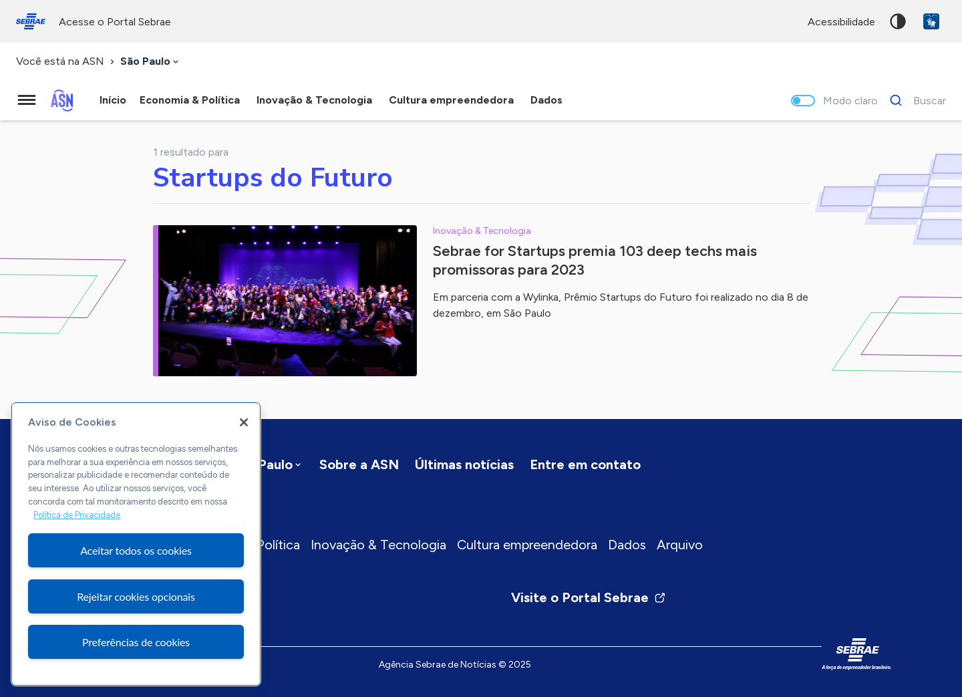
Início (113, 100)
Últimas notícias (464, 464)
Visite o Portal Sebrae (588, 597)
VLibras (931, 21)
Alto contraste (898, 21)
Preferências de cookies (136, 642)
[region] (136, 544)
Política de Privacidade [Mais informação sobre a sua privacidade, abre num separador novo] (76, 515)
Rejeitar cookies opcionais (136, 596)
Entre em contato (585, 464)
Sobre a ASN (359, 464)
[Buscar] (914, 100)
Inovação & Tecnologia (378, 545)
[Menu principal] (26, 100)
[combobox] (150, 61)
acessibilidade (841, 21)
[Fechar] (244, 422)
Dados (627, 545)
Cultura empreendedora (527, 545)
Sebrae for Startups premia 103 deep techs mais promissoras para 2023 (595, 260)
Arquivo (680, 545)
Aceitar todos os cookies (136, 550)
